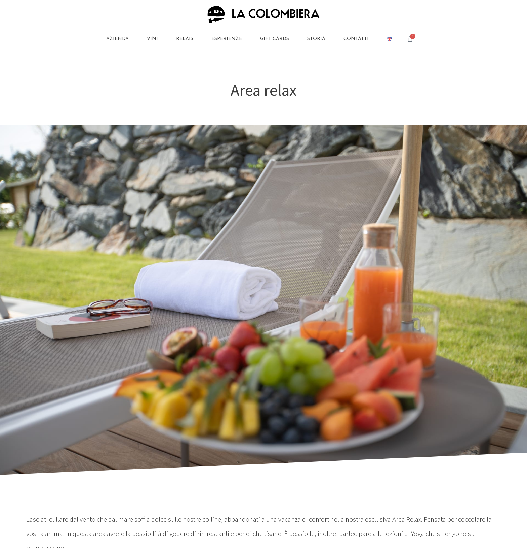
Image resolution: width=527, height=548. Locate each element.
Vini (152, 38)
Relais (184, 38)
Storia (316, 38)
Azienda (117, 38)
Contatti (356, 38)
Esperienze (226, 38)
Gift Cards (274, 38)
